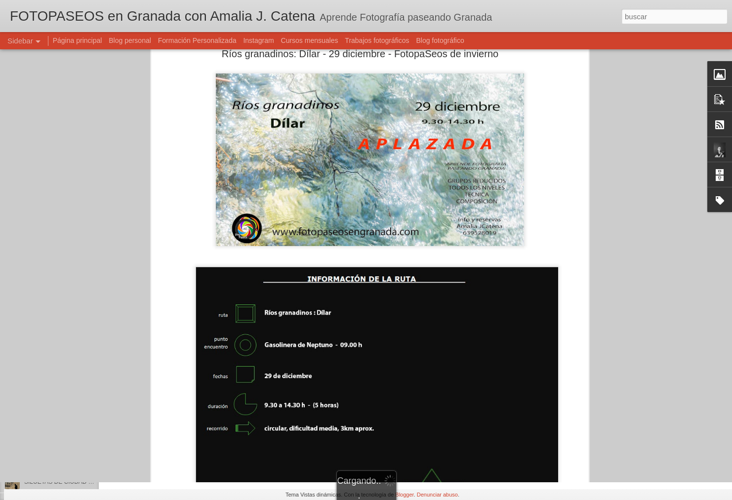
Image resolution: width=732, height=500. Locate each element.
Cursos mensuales (309, 40)
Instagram (258, 40)
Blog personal (130, 40)
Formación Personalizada (197, 40)
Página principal (77, 40)
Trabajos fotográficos (377, 40)
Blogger (404, 495)
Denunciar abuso (437, 495)
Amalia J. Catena (336, 430)
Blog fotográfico (440, 40)
